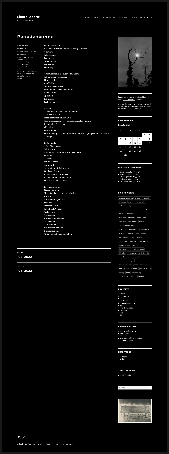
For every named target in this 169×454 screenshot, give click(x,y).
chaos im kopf (27, 57)
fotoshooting (123, 237)
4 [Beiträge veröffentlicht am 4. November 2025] (125, 139)
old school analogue (126, 261)
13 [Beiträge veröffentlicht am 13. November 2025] (135, 143)
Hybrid (122, 306)
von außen (21, 76)
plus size (134, 269)
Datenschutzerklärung (37, 444)
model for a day (143, 253)
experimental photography (129, 229)
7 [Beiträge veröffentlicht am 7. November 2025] (139, 139)
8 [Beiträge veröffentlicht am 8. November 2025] (144, 139)
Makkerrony (124, 174)
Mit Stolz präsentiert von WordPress (60, 444)
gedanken (30, 64)
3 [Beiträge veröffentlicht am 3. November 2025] (120, 139)
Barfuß (122, 294)
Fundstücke (124, 301)
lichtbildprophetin (140, 245)
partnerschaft (22, 71)
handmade (123, 241)
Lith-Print (123, 310)
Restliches (144, 17)
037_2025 (136, 177)
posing (121, 272)
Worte (134, 17)
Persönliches (124, 334)
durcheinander (22, 62)
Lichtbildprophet (129, 99)
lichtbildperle (144, 241)
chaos (19, 57)
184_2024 (136, 181)
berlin (121, 214)
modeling (122, 257)
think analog (123, 276)
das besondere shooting (128, 225)
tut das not (21, 73)
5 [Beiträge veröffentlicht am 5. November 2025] (130, 139)
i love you (132, 241)
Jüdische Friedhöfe (126, 308)
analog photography (142, 198)
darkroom (143, 221)
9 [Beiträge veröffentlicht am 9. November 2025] (149, 139)
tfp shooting (136, 272)
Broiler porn (124, 296)
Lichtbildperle (28, 17)
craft (144, 218)
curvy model (132, 221)
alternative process (126, 198)
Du (121, 299)
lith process (132, 253)
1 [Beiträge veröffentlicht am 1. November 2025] (144, 135)
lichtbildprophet (125, 245)
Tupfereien (123, 17)
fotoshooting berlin (138, 237)
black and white (131, 214)
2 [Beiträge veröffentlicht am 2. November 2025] (149, 135)
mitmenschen (22, 69)
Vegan (122, 313)
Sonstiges (123, 336)
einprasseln (21, 64)
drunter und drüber (24, 59)
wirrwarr (20, 78)
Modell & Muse (108, 17)
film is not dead (141, 233)
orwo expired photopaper (128, 265)
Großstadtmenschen (127, 303)
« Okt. (125, 155)
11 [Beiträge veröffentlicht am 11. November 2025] (125, 143)
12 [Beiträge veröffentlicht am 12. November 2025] (130, 143)
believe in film (143, 210)
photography (123, 269)
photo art (143, 265)
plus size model (145, 269)
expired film (145, 229)
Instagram (123, 357)
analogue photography (136, 202)
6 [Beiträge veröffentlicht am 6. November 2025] (134, 139)
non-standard (133, 257)
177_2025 (136, 172)
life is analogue (138, 249)
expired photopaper (126, 233)
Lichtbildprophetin (90, 17)
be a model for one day (127, 210)
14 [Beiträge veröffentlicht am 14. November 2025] (140, 143)
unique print (143, 276)
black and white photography (130, 218)
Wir (121, 315)
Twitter (122, 359)
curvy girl (122, 221)
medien (24, 66)
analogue (122, 202)
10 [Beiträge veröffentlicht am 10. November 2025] (120, 143)
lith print (122, 253)
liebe (19, 66)
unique (133, 276)
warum (28, 76)
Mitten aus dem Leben (128, 331)
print (128, 272)
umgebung (30, 73)
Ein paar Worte (22, 52)
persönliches (32, 71)
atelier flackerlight (125, 206)
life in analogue (124, 249)
